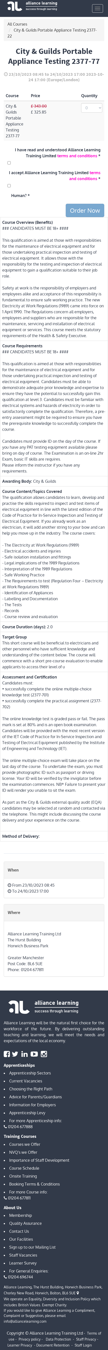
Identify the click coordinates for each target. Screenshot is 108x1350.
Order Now (85, 210)
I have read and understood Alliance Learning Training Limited (58, 152)
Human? (19, 195)
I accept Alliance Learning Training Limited (55, 175)
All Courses (17, 24)
